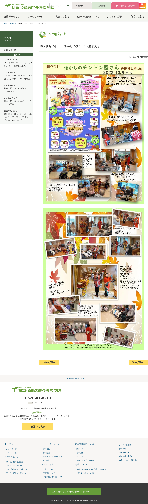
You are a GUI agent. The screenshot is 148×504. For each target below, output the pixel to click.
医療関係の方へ (82, 6)
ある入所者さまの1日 (14, 466)
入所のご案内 (62, 16)
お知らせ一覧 (10, 50)
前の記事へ (49, 362)
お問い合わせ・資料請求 (125, 6)
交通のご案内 (137, 16)
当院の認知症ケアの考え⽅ (16, 469)
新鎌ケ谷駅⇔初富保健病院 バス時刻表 (91, 469)
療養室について (49, 473)
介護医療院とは (12, 16)
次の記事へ (137, 362)
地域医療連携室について (52, 477)
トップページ (11, 444)
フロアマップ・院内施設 (85, 460)
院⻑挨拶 (79, 449)
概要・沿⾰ (80, 457)
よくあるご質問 (115, 16)
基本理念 (79, 453)
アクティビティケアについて (17, 473)
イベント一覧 (11, 453)
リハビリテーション (38, 16)
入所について (48, 469)
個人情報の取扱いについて (129, 456)
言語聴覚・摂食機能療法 (52, 457)
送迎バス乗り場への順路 (85, 473)
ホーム (6, 24)
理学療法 (46, 449)
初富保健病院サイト (73, 492)
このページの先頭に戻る (74, 378)
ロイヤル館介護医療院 (14, 462)
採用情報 (101, 6)
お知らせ (13, 24)
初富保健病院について (88, 16)
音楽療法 (46, 460)
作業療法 (46, 453)
